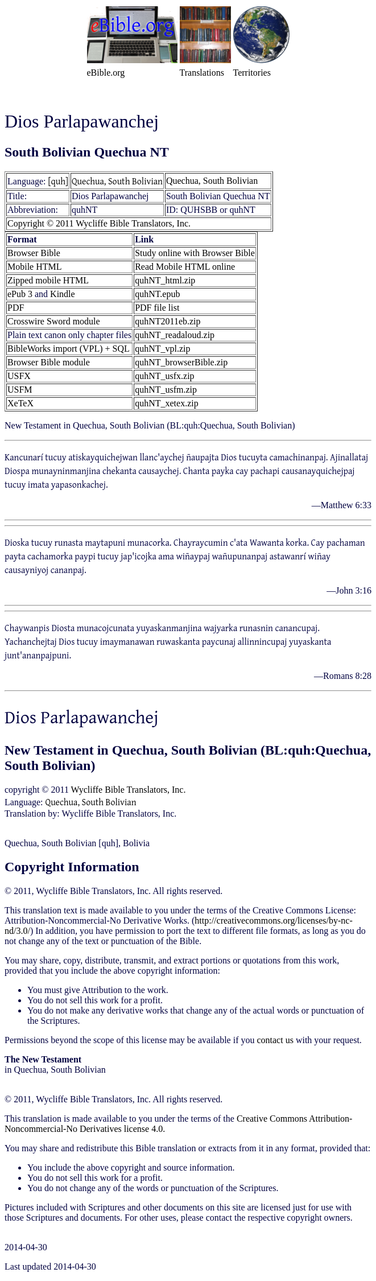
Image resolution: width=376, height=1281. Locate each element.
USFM (19, 389)
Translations (202, 72)
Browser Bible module (48, 362)
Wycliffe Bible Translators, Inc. (128, 789)
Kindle (62, 294)
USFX (19, 376)
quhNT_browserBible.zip (181, 362)
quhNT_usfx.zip (164, 376)
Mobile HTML (34, 266)
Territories (252, 72)
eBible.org (106, 72)
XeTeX (20, 403)
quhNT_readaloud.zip (174, 335)
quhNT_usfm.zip (166, 389)
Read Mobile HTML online (185, 266)
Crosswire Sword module (53, 321)
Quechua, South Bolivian (117, 181)
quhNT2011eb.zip (167, 321)
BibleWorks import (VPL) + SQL (68, 348)
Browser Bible (33, 253)
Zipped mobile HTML (48, 280)
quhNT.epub (157, 294)
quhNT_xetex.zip (167, 403)
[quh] (58, 181)
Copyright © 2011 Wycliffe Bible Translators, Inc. (99, 223)
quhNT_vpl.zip (162, 348)
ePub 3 (19, 294)
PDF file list (157, 307)
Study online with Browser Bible (195, 253)
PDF (15, 307)
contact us (275, 1040)
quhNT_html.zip (165, 280)
